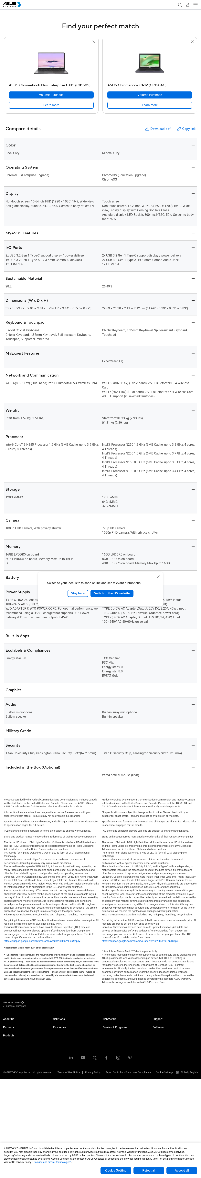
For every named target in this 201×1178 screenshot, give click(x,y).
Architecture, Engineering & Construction (75, 1057)
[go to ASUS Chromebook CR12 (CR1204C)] (150, 62)
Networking (9, 1111)
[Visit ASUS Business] (14, 1003)
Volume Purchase (112, 1022)
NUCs (6, 1070)
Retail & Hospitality (63, 1040)
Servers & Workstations (16, 1087)
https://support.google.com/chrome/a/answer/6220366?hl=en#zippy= (42, 941)
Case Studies (60, 1108)
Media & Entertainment (65, 1063)
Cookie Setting (115, 1171)
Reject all (148, 1171)
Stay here (78, 593)
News (56, 1119)
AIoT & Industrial (12, 1105)
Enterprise (58, 1028)
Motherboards (11, 1093)
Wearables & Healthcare (16, 1122)
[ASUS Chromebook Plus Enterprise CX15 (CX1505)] (51, 84)
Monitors (8, 1075)
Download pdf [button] (157, 128)
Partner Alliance (12, 1043)
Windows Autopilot (163, 1055)
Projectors (9, 1081)
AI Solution (59, 1081)
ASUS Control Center (164, 1043)
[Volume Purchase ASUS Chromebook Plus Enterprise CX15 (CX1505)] (51, 94)
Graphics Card (11, 1099)
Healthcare (59, 1046)
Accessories (10, 1134)
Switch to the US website (112, 593)
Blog (55, 1113)
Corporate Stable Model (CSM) (119, 1049)
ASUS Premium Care (114, 1043)
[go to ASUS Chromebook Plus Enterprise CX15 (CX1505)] (51, 62)
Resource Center (62, 1102)
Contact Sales (110, 1028)
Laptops (7, 1058)
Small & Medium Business (67, 1022)
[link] (51, 105)
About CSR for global (14, 1028)
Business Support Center (166, 1022)
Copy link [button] (186, 128)
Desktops (8, 1064)
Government (60, 1075)
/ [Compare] (42, 1003)
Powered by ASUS (113, 1055)
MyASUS (157, 1037)
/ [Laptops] (31, 1003)
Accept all (182, 1171)
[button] (179, 4)
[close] (158, 576)
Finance (57, 1069)
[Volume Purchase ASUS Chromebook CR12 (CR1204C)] (149, 94)
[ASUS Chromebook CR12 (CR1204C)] (149, 84)
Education (58, 1034)
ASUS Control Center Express (169, 1049)
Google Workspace (63, 1087)
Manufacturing (61, 1052)
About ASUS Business (15, 1022)
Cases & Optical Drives (15, 1117)
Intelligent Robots (13, 1128)
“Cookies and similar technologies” (52, 1162)
